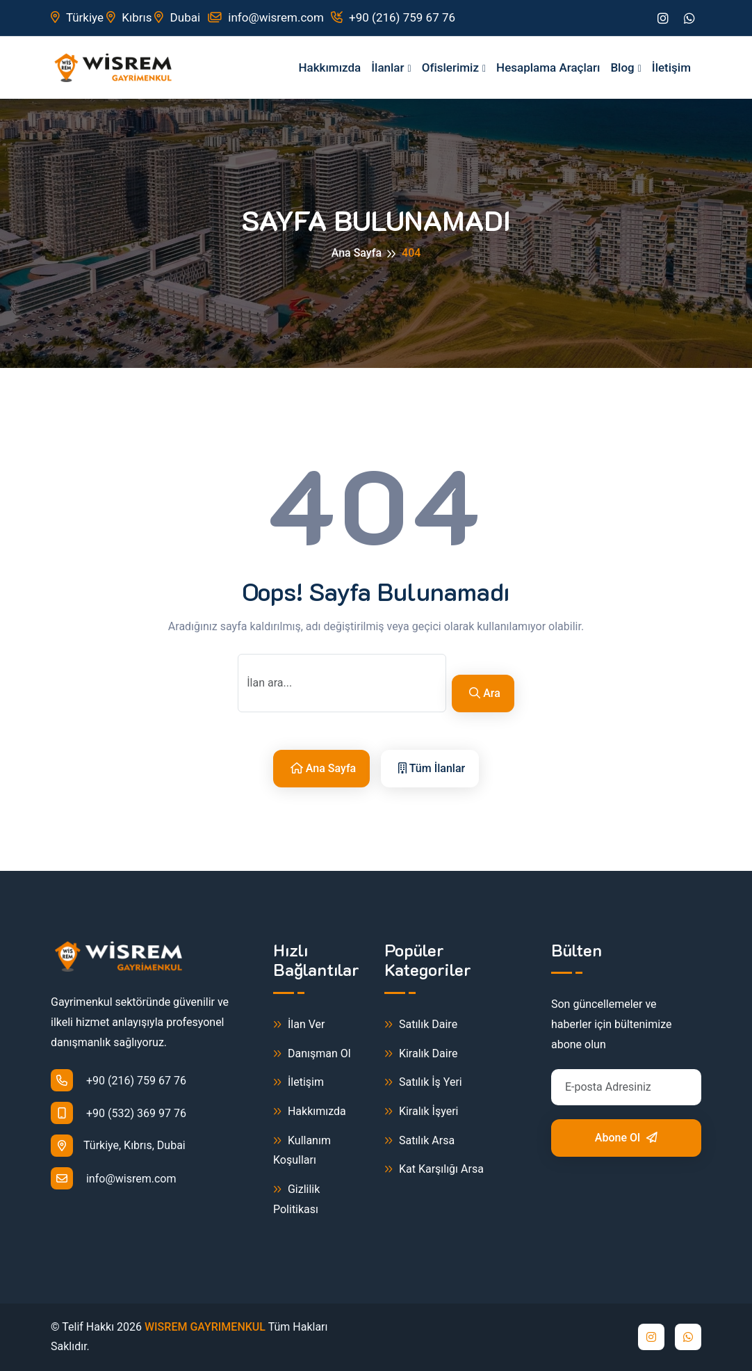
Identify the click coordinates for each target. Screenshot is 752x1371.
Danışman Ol (312, 1054)
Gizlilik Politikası (296, 1198)
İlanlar (387, 67)
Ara (484, 693)
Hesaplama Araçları (548, 67)
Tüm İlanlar (431, 768)
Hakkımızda (329, 67)
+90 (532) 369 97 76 (118, 1113)
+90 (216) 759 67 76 (393, 18)
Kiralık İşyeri (421, 1112)
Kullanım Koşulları (302, 1149)
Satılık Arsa (419, 1141)
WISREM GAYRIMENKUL (205, 1326)
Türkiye (77, 18)
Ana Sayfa (357, 252)
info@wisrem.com (265, 18)
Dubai (177, 18)
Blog (622, 67)
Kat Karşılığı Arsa (434, 1169)
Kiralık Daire (421, 1054)
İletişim (671, 67)
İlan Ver (299, 1025)
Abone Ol (626, 1138)
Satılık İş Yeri (423, 1082)
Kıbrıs (129, 18)
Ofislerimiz (450, 67)
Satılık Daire (420, 1025)
